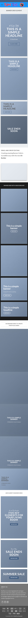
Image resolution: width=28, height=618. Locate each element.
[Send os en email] (7, 602)
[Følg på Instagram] (5, 602)
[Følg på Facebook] (2, 602)
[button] (2, 4)
